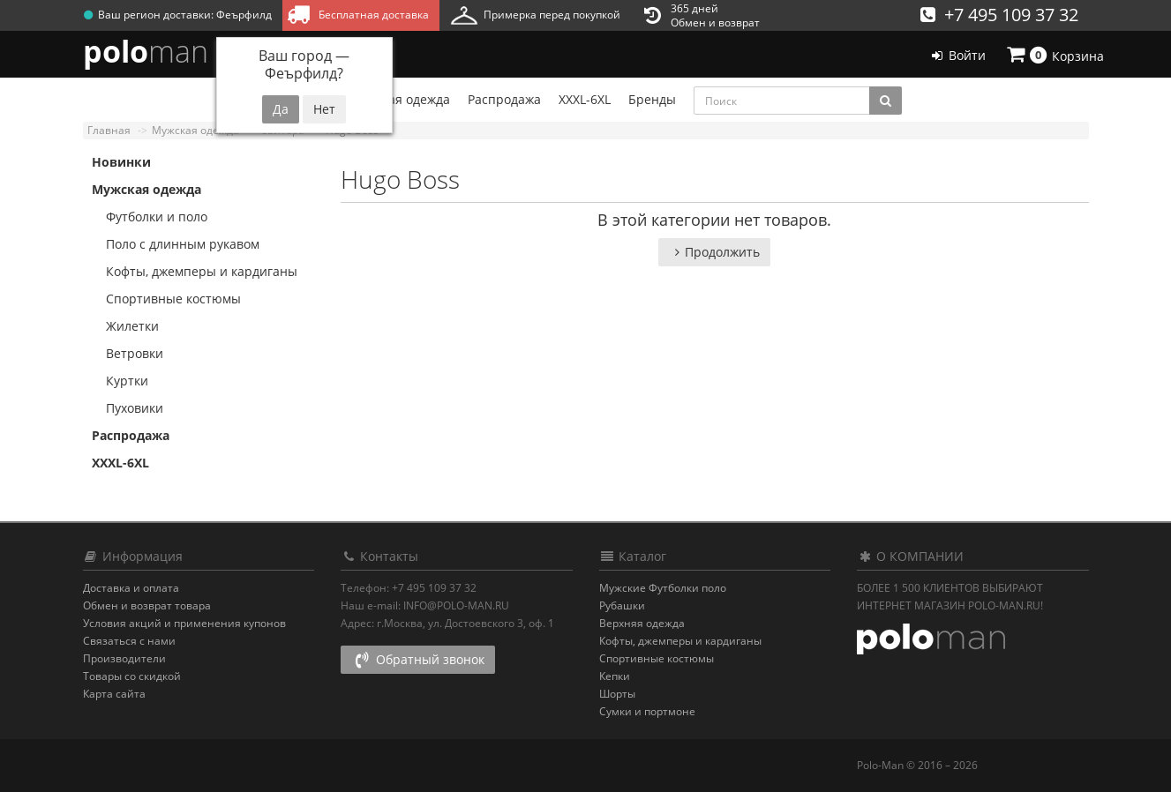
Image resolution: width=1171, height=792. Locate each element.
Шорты (617, 693)
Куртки (120, 380)
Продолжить (714, 251)
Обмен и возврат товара (147, 605)
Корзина (1053, 54)
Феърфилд (244, 14)
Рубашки (622, 605)
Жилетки (125, 326)
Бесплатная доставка (358, 14)
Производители (124, 658)
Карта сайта (114, 693)
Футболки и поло (149, 216)
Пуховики (127, 408)
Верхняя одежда (642, 623)
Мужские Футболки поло (662, 587)
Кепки (614, 676)
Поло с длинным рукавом (175, 243)
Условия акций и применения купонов (184, 623)
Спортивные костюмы (166, 298)
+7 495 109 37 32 (999, 14)
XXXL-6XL (120, 462)
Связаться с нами (129, 640)
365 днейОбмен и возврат (702, 15)
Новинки (121, 161)
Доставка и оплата (131, 587)
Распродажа (130, 435)
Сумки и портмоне (647, 711)
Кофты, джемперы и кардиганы (194, 271)
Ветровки (127, 353)
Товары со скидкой (132, 676)
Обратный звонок (417, 659)
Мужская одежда (146, 189)
